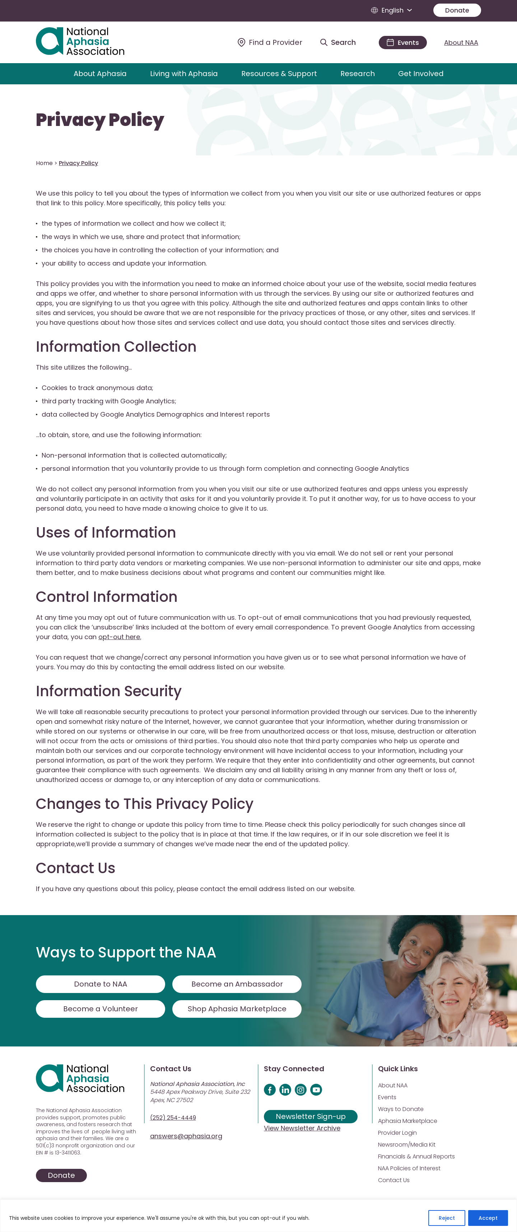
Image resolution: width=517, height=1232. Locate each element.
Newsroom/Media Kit (407, 1144)
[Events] (403, 42)
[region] (258, 1215)
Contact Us (394, 1180)
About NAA (461, 42)
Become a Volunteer (100, 1009)
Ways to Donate (401, 1109)
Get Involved (421, 74)
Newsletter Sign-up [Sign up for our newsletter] (311, 1116)
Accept (488, 1218)
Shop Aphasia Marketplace (237, 1009)
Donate (457, 10)
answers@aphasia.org (186, 1136)
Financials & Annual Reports (416, 1156)
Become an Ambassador (237, 984)
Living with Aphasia (184, 74)
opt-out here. (119, 636)
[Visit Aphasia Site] (88, 42)
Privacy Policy (100, 120)
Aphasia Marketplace (407, 1121)
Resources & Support (279, 74)
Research (357, 74)
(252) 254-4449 (173, 1118)
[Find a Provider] (270, 42)
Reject (447, 1218)
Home (44, 163)
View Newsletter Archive (302, 1128)
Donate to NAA (100, 984)
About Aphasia (100, 74)
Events (387, 1097)
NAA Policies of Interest (409, 1168)
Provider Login (397, 1133)
